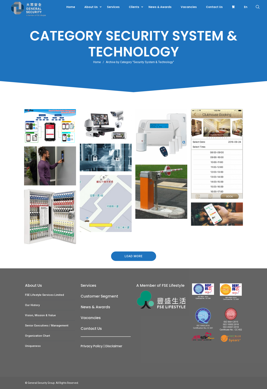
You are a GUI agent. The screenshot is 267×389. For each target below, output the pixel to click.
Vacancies (189, 7)
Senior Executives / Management (46, 325)
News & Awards (160, 7)
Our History (32, 305)
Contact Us (214, 7)
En (245, 7)
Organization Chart (37, 335)
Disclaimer (113, 346)
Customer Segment (99, 296)
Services (113, 7)
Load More (134, 256)
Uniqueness (33, 346)
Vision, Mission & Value (40, 315)
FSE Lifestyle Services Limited (44, 295)
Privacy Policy (92, 346)
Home (70, 7)
